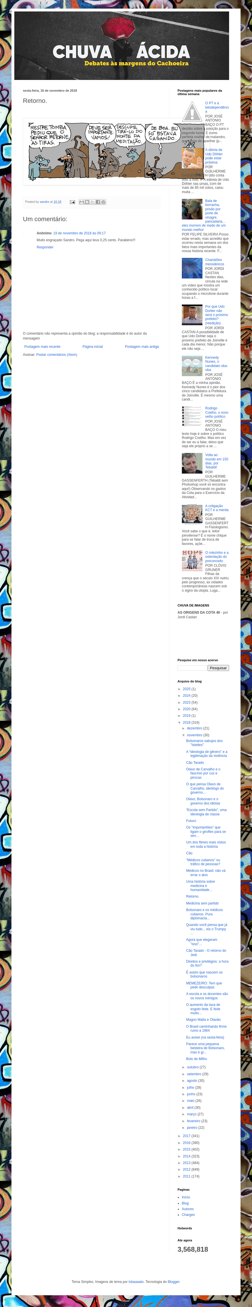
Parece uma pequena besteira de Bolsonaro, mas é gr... (205, 1048)
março (192, 1114)
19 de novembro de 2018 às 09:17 (79, 233)
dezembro (195, 728)
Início (186, 1197)
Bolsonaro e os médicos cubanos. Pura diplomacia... (204, 914)
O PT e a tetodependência (217, 107)
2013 (187, 1163)
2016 (187, 1143)
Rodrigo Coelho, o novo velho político (217, 412)
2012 (187, 1169)
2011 (187, 1176)
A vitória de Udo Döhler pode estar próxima (214, 156)
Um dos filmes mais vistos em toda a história (206, 844)
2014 (187, 1156)
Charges (188, 1215)
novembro (195, 735)
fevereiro (194, 1121)
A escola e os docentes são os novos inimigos (207, 996)
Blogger (174, 1282)
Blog (185, 1203)
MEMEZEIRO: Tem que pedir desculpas (204, 985)
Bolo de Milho (196, 1059)
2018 (187, 723)
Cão (189, 853)
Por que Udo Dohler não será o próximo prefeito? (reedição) (216, 315)
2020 (187, 709)
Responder (45, 247)
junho (191, 1094)
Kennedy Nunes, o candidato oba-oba (216, 364)
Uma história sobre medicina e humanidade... (200, 886)
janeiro (192, 1128)
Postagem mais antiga (142, 347)
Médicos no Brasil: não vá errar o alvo (205, 873)
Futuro (191, 821)
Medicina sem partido (202, 903)
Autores (188, 1209)
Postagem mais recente (42, 347)
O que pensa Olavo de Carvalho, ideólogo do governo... (205, 788)
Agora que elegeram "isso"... (201, 942)
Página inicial (92, 347)
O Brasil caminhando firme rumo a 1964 (206, 1029)
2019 (187, 716)
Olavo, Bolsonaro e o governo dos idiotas (203, 801)
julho (191, 1088)
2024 (187, 696)
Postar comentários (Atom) (56, 355)
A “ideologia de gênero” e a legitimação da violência (206, 754)
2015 (187, 1149)
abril (190, 1108)
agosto (192, 1081)
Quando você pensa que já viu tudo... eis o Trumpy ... (206, 929)
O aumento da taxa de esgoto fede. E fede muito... (203, 1009)
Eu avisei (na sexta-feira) (205, 1037)
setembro (194, 1074)
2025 (187, 689)
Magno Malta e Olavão (203, 1020)
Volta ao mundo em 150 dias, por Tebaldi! (216, 461)
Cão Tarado (195, 763)
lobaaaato (136, 1282)
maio (191, 1101)
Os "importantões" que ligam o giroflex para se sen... (206, 831)
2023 (187, 702)
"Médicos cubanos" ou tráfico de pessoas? (203, 862)
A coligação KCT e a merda (217, 508)
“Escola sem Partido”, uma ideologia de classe (206, 812)
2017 (187, 1136)
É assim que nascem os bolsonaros (204, 974)
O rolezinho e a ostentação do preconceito (217, 557)
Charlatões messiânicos (214, 262)
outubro (193, 1067)
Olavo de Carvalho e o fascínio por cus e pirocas (203, 773)
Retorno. (192, 896)
